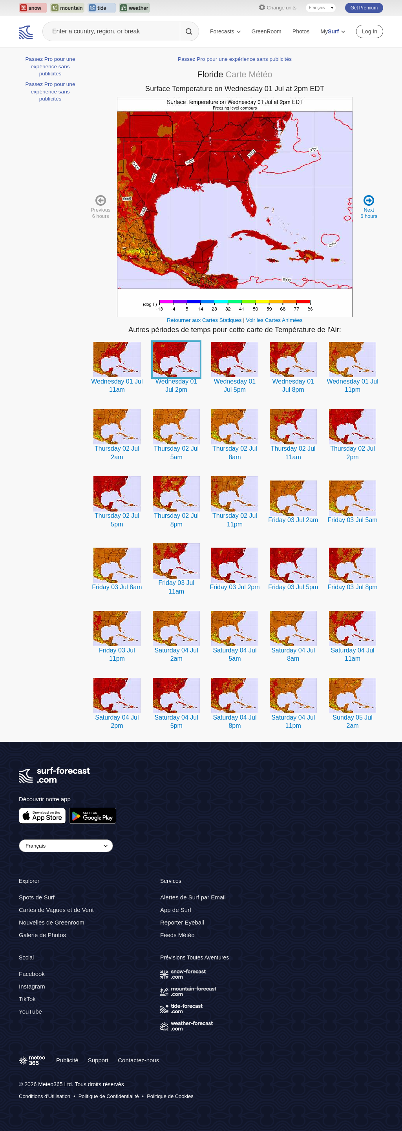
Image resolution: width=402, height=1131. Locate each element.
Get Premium (364, 8)
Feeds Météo (177, 935)
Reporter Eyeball (182, 922)
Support (98, 1060)
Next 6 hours (369, 206)
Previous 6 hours (100, 206)
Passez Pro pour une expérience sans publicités (50, 66)
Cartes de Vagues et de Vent (56, 909)
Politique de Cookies (170, 1096)
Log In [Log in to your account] (369, 31)
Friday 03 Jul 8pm (352, 587)
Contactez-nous (138, 1060)
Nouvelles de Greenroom (51, 922)
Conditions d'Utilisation (44, 1096)
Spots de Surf (37, 897)
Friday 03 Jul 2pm (234, 587)
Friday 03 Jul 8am (117, 587)
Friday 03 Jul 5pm (293, 587)
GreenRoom (266, 31)
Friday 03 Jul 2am (293, 520)
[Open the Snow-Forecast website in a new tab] (33, 8)
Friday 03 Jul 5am (352, 520)
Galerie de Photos (42, 935)
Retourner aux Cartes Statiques (204, 320)
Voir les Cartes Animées (274, 320)
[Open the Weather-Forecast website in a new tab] (134, 8)
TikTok (27, 999)
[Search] (189, 31)
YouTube (30, 1011)
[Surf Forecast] (27, 31)
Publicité (67, 1060)
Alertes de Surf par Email (193, 897)
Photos (301, 31)
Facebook (32, 973)
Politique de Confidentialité (109, 1096)
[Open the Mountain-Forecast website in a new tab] (67, 8)
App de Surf (175, 909)
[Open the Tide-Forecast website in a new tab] (102, 8)
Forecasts (225, 31)
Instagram (32, 986)
